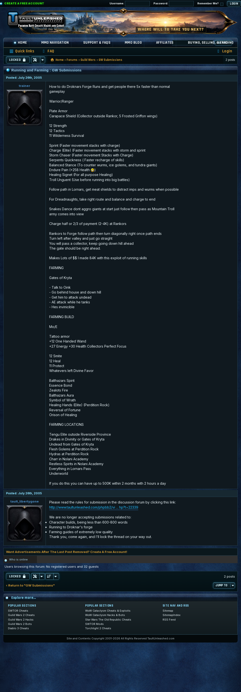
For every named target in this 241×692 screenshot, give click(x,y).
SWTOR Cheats (18, 610)
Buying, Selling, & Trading (211, 42)
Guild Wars (88, 60)
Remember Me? (210, 4)
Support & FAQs (96, 42)
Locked (18, 60)
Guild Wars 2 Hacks (21, 619)
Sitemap (168, 610)
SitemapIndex (171, 615)
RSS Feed (169, 619)
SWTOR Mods (94, 624)
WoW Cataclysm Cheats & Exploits (108, 610)
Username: (130, 3)
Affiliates (165, 42)
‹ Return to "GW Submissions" (30, 585)
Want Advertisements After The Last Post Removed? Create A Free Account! (66, 552)
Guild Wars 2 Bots (20, 624)
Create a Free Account (24, 3)
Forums (72, 60)
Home (20, 42)
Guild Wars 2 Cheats (21, 615)
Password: (173, 3)
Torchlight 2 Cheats (98, 628)
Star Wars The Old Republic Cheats (108, 619)
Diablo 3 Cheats (18, 628)
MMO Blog (133, 42)
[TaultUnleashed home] (39, 21)
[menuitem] (47, 51)
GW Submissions (110, 60)
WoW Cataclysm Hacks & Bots (105, 615)
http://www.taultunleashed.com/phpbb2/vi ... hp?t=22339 (93, 507)
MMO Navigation (55, 42)
